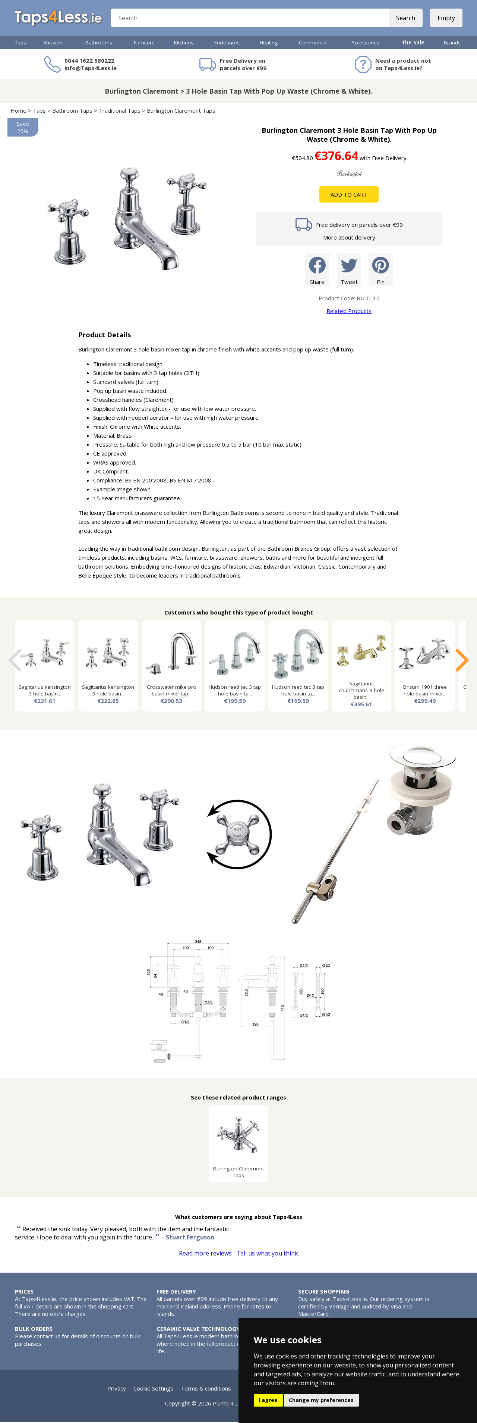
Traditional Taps (119, 111)
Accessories (365, 43)
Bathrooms (98, 43)
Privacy (116, 1389)
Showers (53, 43)
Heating (269, 43)
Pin (381, 270)
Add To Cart (349, 195)
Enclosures (227, 43)
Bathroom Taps (72, 111)
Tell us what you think (267, 1254)
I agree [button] (268, 1400)
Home (18, 111)
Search (405, 19)
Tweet (349, 270)
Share (317, 270)
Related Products (349, 312)
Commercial (313, 43)
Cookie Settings (153, 1389)
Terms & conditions (206, 1389)
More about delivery (349, 238)
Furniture (144, 43)
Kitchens (183, 43)
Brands (452, 43)
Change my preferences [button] (321, 1400)
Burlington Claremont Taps (181, 111)
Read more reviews (205, 1254)
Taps (20, 43)
